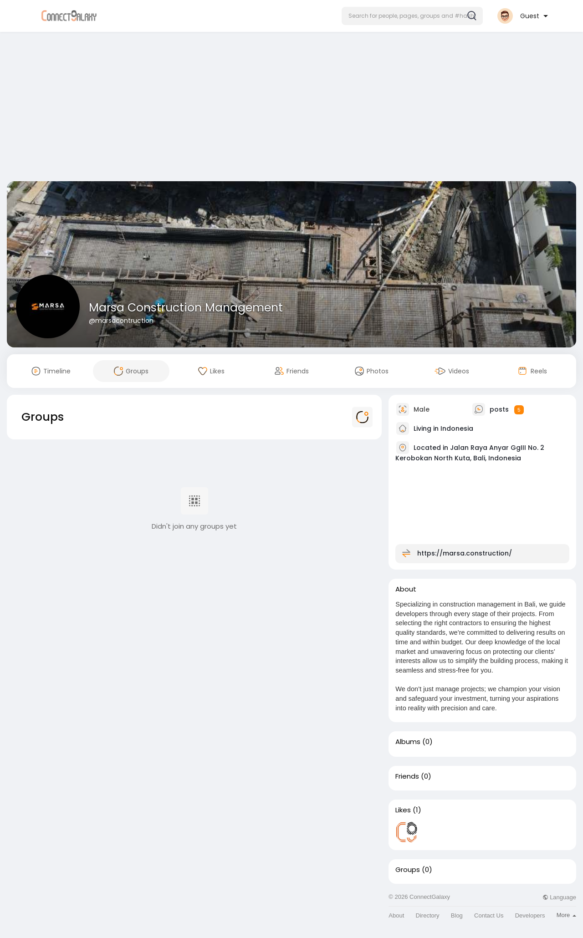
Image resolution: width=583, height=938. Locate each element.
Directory (428, 915)
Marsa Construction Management (186, 308)
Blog (457, 915)
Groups (407, 869)
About (396, 915)
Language (559, 897)
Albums (407, 741)
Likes (403, 810)
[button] (412, 16)
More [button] (566, 915)
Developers (530, 915)
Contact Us (488, 915)
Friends (407, 776)
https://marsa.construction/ (464, 553)
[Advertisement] (291, 108)
